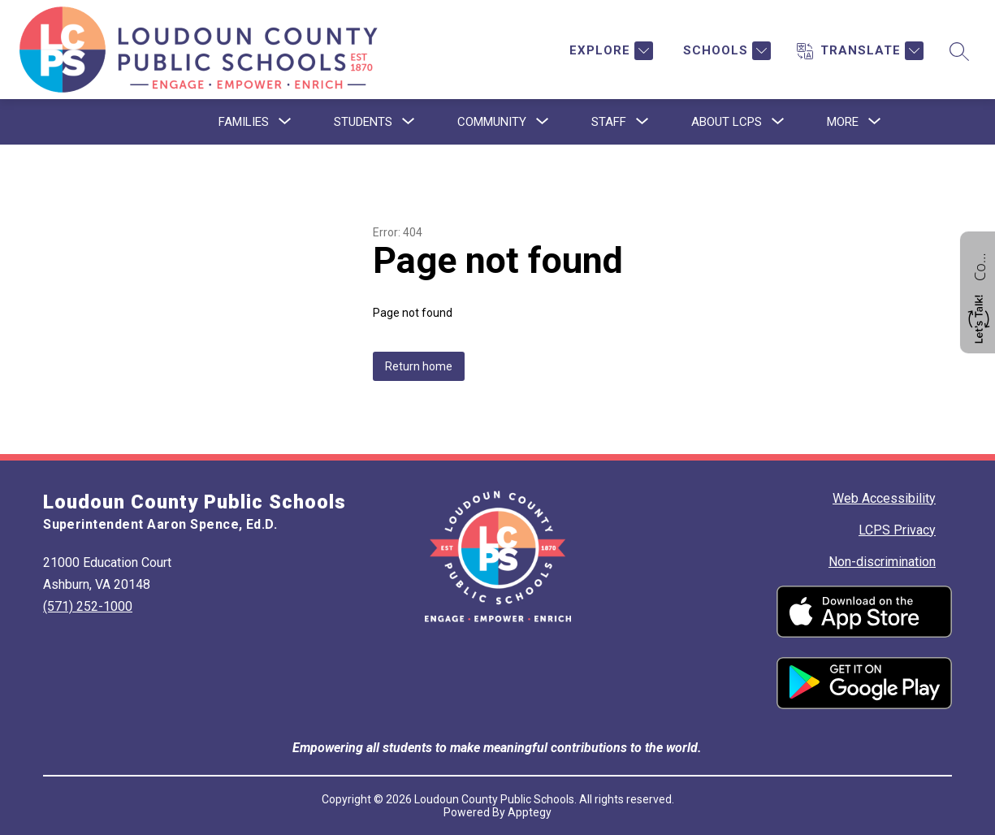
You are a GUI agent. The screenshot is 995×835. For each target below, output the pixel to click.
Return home (418, 366)
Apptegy (530, 812)
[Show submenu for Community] (491, 122)
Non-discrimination (882, 561)
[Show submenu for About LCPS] (726, 122)
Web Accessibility (884, 498)
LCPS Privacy (897, 530)
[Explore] (609, 51)
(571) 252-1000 (87, 606)
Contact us (979, 265)
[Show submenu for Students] (363, 122)
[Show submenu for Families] (243, 122)
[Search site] (959, 51)
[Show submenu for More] (843, 122)
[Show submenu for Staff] (608, 122)
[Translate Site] (860, 51)
